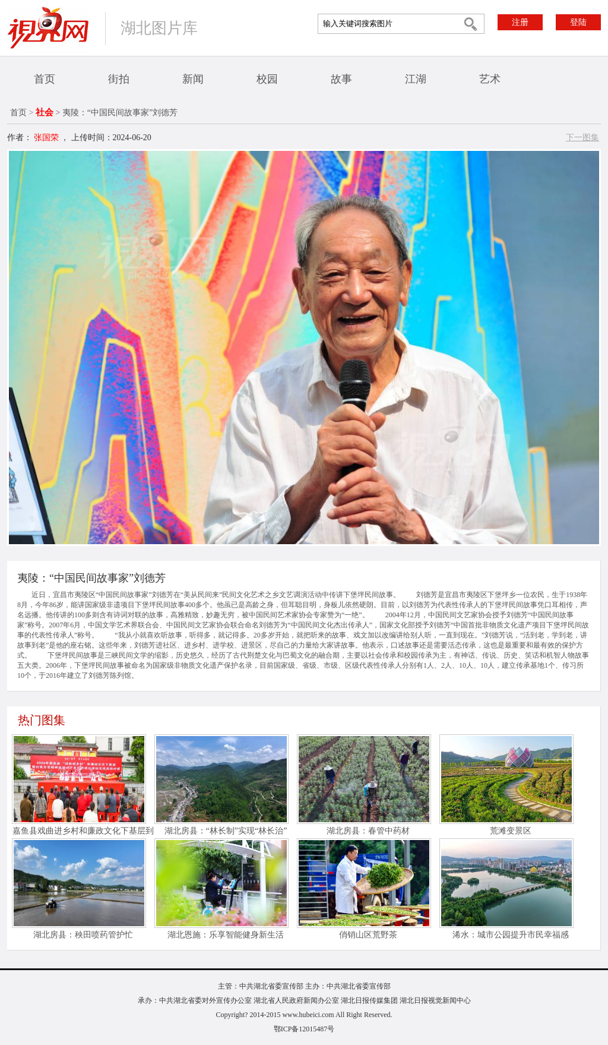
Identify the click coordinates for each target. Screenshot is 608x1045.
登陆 (578, 22)
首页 (44, 79)
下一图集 (582, 137)
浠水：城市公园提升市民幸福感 (510, 934)
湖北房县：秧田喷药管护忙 (83, 934)
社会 (44, 112)
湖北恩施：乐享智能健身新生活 (225, 934)
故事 (341, 79)
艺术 (490, 79)
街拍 (118, 79)
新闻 (193, 79)
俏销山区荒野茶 (368, 934)
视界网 (48, 28)
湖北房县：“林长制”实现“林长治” (225, 830)
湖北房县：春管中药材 (368, 830)
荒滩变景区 (510, 830)
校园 (267, 79)
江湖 (415, 79)
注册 (520, 22)
